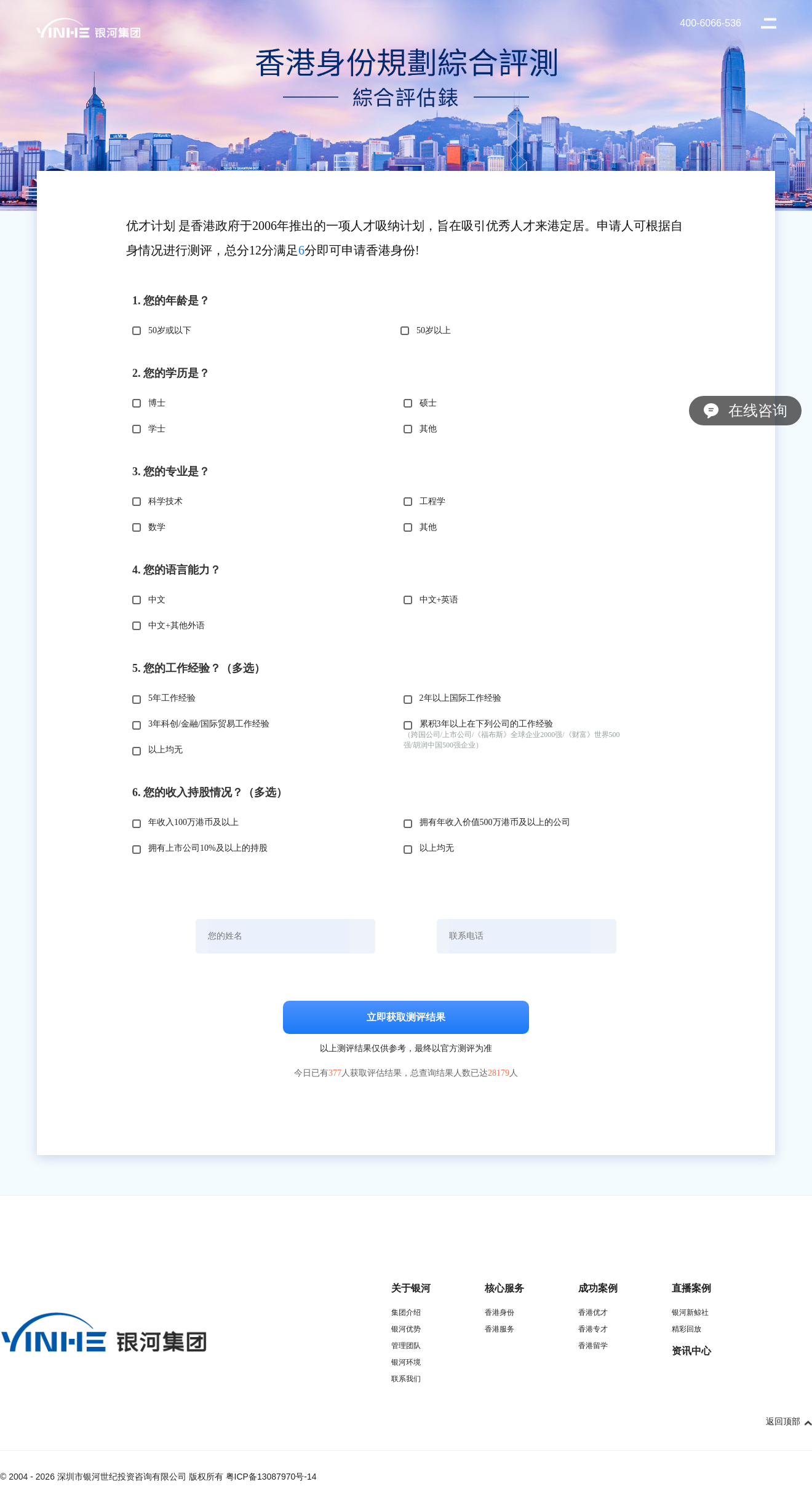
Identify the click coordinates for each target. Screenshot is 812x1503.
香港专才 (593, 1329)
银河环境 (406, 1362)
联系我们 (406, 1379)
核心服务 (504, 1288)
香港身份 (499, 1312)
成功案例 (598, 1288)
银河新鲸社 (690, 1312)
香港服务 (499, 1329)
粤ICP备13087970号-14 (271, 1476)
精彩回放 (686, 1329)
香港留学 (593, 1345)
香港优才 (593, 1312)
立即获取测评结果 (406, 1017)
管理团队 (406, 1345)
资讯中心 (691, 1351)
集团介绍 (406, 1312)
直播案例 (691, 1288)
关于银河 (411, 1288)
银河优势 (406, 1329)
